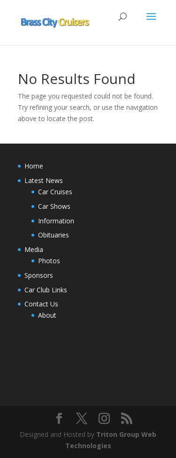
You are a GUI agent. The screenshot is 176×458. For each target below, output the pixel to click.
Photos (49, 260)
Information (56, 220)
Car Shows (54, 206)
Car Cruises (55, 191)
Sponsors (38, 275)
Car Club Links (45, 289)
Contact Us (41, 303)
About (47, 315)
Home (33, 165)
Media (33, 249)
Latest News (43, 180)
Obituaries (53, 234)
